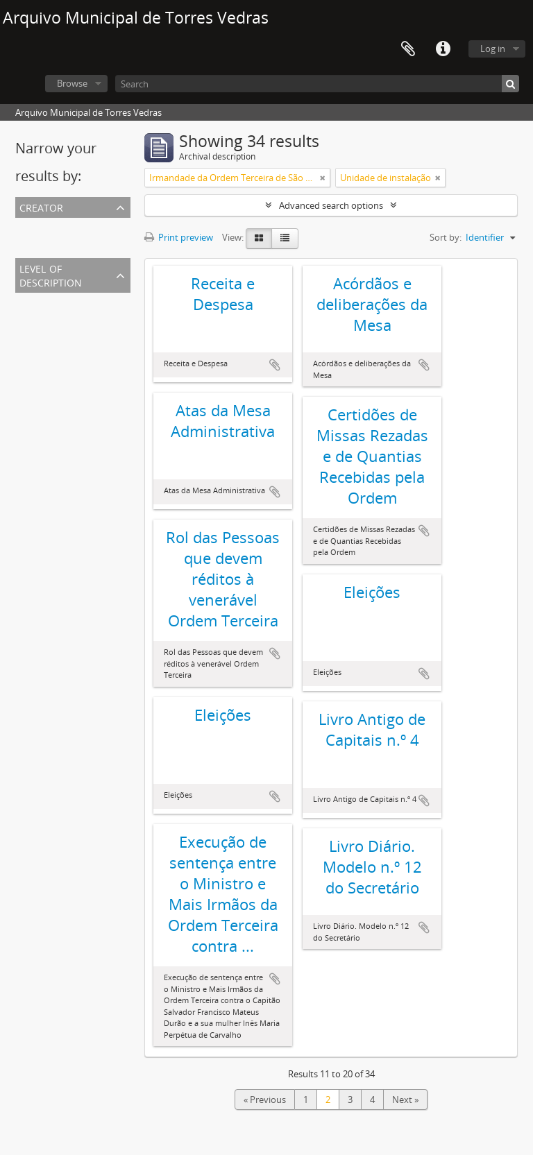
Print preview (178, 237)
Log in (492, 48)
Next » (405, 1099)
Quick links (442, 49)
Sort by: (446, 237)
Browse (72, 83)
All (23, 226)
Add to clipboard (275, 365)
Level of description (50, 274)
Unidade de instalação (63, 317)
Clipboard (408, 49)
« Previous (265, 1099)
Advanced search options (331, 205)
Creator (41, 206)
